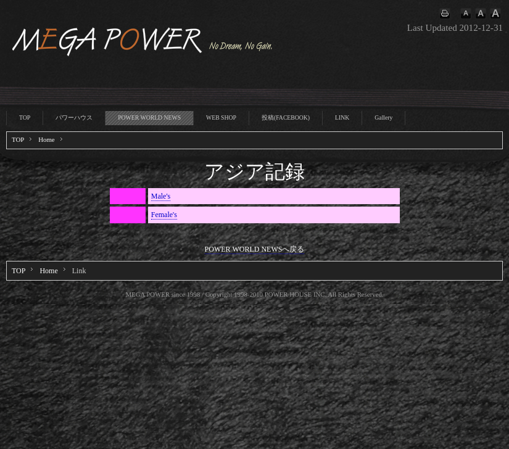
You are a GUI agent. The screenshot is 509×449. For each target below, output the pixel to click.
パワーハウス (74, 117)
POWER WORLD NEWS (149, 117)
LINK (342, 117)
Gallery (383, 117)
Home (46, 139)
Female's (164, 214)
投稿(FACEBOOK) (286, 117)
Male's (161, 196)
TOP (24, 117)
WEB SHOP (221, 117)
